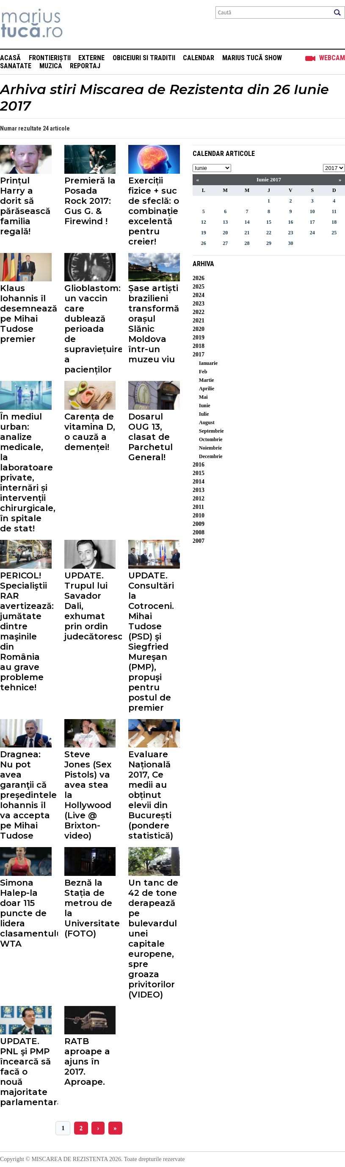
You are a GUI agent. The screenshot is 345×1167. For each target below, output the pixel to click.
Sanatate (15, 66)
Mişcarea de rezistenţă (77, 24)
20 (225, 233)
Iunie (204, 405)
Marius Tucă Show (252, 58)
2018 (198, 346)
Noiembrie (210, 448)
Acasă (10, 58)
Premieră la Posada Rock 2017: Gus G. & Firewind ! (90, 200)
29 (268, 243)
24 (312, 233)
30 (290, 243)
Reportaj (85, 66)
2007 (198, 541)
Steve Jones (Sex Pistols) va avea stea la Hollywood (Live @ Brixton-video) (87, 795)
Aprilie (206, 389)
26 (203, 243)
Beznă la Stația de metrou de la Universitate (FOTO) (90, 908)
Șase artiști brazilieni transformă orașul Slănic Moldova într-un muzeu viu (153, 323)
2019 (198, 337)
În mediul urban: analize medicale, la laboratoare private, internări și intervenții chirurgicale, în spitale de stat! (26, 472)
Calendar (198, 58)
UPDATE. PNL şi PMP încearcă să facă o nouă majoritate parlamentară (26, 1071)
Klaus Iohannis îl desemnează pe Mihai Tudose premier (26, 313)
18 (334, 222)
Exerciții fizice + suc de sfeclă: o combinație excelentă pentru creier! (153, 211)
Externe (91, 58)
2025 (198, 286)
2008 (198, 532)
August (207, 422)
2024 (198, 295)
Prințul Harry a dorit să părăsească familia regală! (25, 205)
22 (268, 233)
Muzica (50, 66)
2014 (198, 481)
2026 (198, 278)
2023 (198, 303)
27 (225, 243)
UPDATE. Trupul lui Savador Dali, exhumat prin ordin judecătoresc (90, 606)
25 (334, 233)
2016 (198, 464)
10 (312, 211)
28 (247, 243)
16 (290, 222)
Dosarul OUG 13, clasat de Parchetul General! (150, 436)
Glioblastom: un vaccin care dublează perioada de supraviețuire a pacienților (90, 329)
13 (225, 222)
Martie (206, 380)
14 (247, 222)
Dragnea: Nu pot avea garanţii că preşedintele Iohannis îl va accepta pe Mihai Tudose (26, 795)
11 (334, 211)
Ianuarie (208, 363)
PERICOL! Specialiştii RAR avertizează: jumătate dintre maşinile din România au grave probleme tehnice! (26, 631)
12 (203, 222)
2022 (198, 312)
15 (268, 222)
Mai (203, 397)
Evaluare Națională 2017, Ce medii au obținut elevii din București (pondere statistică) (150, 795)
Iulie (204, 414)
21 (247, 233)
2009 (198, 524)
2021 (198, 320)
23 (290, 233)
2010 (198, 515)
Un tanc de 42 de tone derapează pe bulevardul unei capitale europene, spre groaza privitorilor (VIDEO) (153, 939)
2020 (198, 329)
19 (203, 233)
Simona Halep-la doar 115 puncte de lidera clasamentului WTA (26, 913)
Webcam (332, 58)
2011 (198, 507)
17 (312, 222)
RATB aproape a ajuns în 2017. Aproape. (87, 1061)
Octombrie (210, 439)
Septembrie (211, 431)
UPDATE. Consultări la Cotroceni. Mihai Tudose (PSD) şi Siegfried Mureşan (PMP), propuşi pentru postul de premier (151, 641)
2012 (198, 498)
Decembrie (210, 456)
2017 (198, 354)
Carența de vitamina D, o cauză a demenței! (89, 431)
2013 (198, 490)
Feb (203, 372)
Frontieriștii (50, 58)
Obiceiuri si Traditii (144, 58)
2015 (198, 473)
